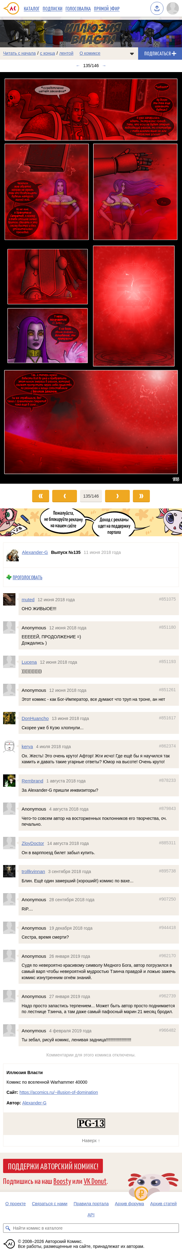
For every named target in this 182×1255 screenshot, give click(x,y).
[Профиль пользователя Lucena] (11, 661)
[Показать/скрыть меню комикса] (132, 53)
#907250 (167, 899)
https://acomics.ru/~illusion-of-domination (58, 1092)
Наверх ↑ (91, 1140)
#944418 (167, 927)
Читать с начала (19, 53)
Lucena (29, 661)
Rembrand (32, 780)
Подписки (52, 8)
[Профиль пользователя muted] (11, 599)
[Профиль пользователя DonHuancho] (11, 718)
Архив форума (129, 1203)
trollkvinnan (33, 871)
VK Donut (95, 1180)
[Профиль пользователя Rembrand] (11, 780)
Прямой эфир (107, 8)
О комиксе (89, 53)
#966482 (167, 1030)
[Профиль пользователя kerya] (11, 746)
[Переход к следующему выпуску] (91, 278)
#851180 (167, 627)
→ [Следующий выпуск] (104, 65)
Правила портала (91, 1203)
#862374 (167, 745)
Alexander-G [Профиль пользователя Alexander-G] (35, 552)
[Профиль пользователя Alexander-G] (12, 555)
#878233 (167, 780)
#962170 (167, 955)
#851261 (167, 689)
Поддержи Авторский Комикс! (53, 1166)
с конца (47, 53)
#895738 (167, 870)
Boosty (62, 1180)
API (91, 1214)
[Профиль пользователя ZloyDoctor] (11, 843)
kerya (27, 746)
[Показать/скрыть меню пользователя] (172, 8)
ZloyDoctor (33, 843)
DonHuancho (35, 718)
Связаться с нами (49, 1203)
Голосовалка (78, 8)
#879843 (167, 808)
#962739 (167, 995)
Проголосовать (27, 577)
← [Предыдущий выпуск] (78, 65)
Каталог (32, 8)
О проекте (15, 1203)
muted (28, 599)
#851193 (167, 661)
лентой (66, 53)
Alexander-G (34, 1102)
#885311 (167, 842)
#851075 (167, 598)
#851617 (167, 717)
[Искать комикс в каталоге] (7, 1228)
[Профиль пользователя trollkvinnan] (11, 871)
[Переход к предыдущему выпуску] (22, 278)
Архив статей (163, 1203)
